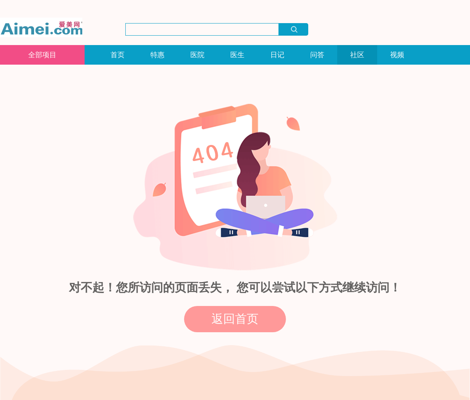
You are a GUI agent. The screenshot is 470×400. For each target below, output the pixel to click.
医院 (197, 55)
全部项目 (42, 55)
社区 (357, 55)
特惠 (157, 55)
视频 (397, 55)
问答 (317, 55)
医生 (237, 55)
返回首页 (235, 318)
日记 (277, 55)
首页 (117, 55)
